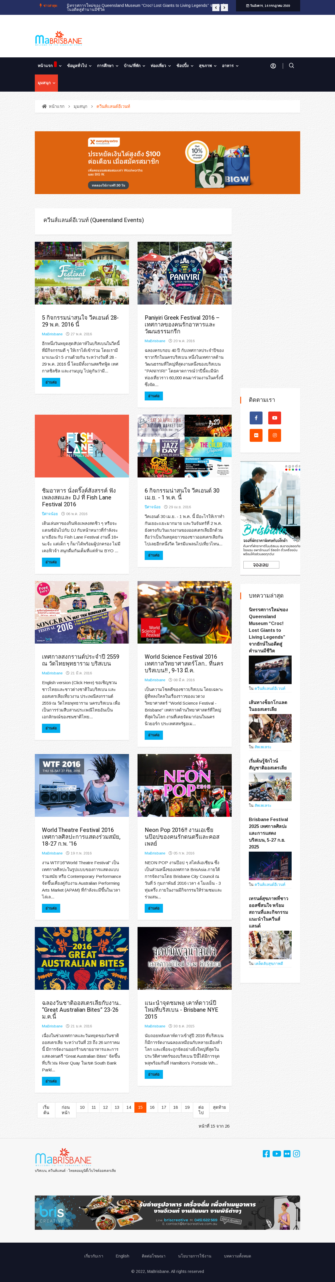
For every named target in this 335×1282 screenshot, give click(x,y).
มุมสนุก (44, 83)
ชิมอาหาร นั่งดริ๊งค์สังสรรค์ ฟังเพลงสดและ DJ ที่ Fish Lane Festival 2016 (79, 498)
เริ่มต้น (46, 1110)
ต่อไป (201, 1110)
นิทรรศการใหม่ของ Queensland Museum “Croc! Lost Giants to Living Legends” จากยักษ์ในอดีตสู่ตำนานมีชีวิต (145, 7)
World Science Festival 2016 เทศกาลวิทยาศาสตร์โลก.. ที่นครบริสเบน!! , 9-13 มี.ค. (184, 664)
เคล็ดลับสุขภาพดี (269, 964)
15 (140, 1107)
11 (94, 1107)
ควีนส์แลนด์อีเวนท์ (270, 688)
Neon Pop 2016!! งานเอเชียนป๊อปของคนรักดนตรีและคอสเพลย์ (182, 837)
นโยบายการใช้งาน (194, 1256)
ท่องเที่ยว (158, 66)
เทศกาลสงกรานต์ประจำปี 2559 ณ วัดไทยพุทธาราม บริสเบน (80, 660)
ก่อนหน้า (66, 1110)
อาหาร (228, 66)
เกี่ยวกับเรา (93, 1256)
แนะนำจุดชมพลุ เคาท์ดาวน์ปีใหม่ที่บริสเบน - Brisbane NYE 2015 (181, 1010)
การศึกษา (105, 66)
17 (164, 1107)
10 (82, 1107)
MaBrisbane (52, 334)
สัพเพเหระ (263, 747)
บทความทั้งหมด (237, 1256)
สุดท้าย (219, 1107)
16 (152, 1107)
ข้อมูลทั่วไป (77, 66)
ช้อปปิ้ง (182, 66)
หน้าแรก (47, 65)
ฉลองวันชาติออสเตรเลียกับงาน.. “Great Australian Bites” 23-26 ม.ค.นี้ (82, 1010)
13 (117, 1107)
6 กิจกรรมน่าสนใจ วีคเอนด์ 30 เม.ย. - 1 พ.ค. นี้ (182, 494)
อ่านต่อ (51, 382)
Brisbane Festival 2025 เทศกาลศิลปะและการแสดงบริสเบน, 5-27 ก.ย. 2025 (268, 833)
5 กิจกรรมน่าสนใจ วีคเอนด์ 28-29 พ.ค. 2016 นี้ (80, 321)
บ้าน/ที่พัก (132, 66)
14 (128, 1107)
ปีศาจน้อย (50, 514)
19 (187, 1107)
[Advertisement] (270, 294)
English (122, 1256)
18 (175, 1107)
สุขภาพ (205, 66)
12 (105, 1107)
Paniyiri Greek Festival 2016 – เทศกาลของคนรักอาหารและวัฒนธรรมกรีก (182, 325)
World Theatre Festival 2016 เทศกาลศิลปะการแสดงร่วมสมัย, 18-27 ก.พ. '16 (81, 837)
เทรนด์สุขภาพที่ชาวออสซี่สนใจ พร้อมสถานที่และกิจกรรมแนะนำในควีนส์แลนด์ (268, 912)
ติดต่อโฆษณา (154, 1256)
